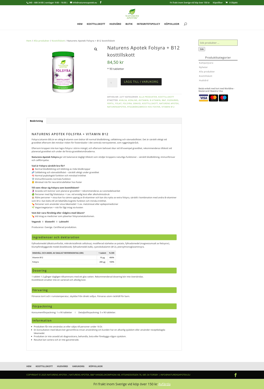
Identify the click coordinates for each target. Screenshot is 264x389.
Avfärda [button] (164, 384)
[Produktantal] (112, 83)
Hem (79, 24)
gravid (137, 103)
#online (132, 100)
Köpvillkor (218, 3)
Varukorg (78, 366)
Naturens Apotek (169, 103)
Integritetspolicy (148, 24)
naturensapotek (116, 106)
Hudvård (115, 24)
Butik (129, 24)
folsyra (127, 103)
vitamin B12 (167, 106)
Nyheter (203, 67)
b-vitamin (155, 100)
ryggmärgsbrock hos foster (143, 106)
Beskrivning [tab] (36, 120)
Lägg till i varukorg (141, 82)
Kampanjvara (206, 62)
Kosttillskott (96, 24)
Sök (202, 49)
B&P (164, 100)
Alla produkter (42, 40)
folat (118, 103)
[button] (96, 49)
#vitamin (143, 100)
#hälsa (123, 100)
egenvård (172, 100)
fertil (110, 103)
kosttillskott (150, 103)
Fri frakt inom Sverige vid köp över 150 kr (190, 3)
